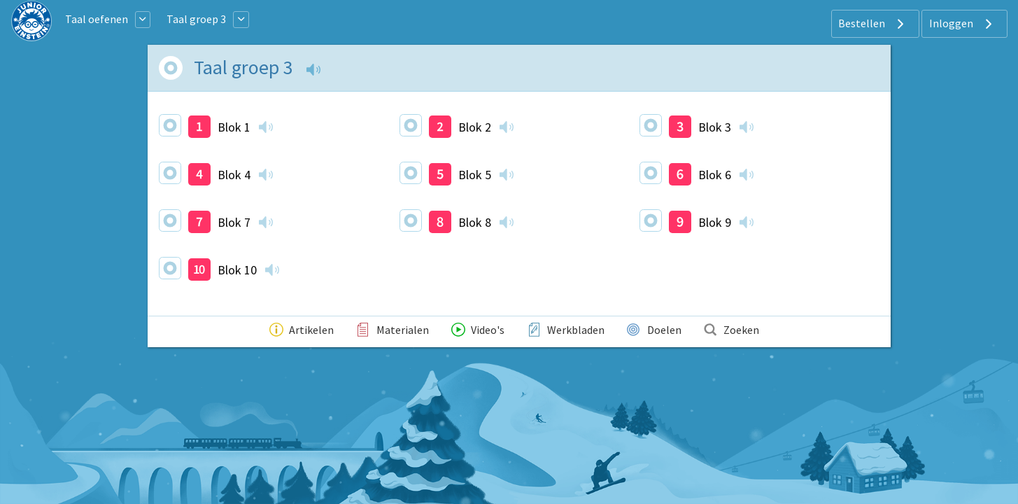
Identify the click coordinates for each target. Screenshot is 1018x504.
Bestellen (872, 23)
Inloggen (962, 23)
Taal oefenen (96, 19)
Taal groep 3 (196, 19)
